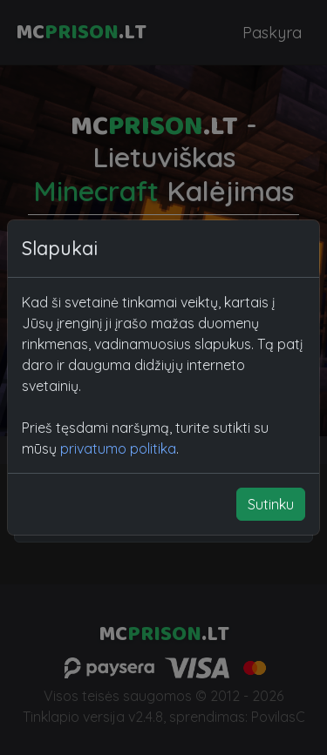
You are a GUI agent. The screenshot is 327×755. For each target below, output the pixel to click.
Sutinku (271, 504)
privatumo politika (118, 448)
